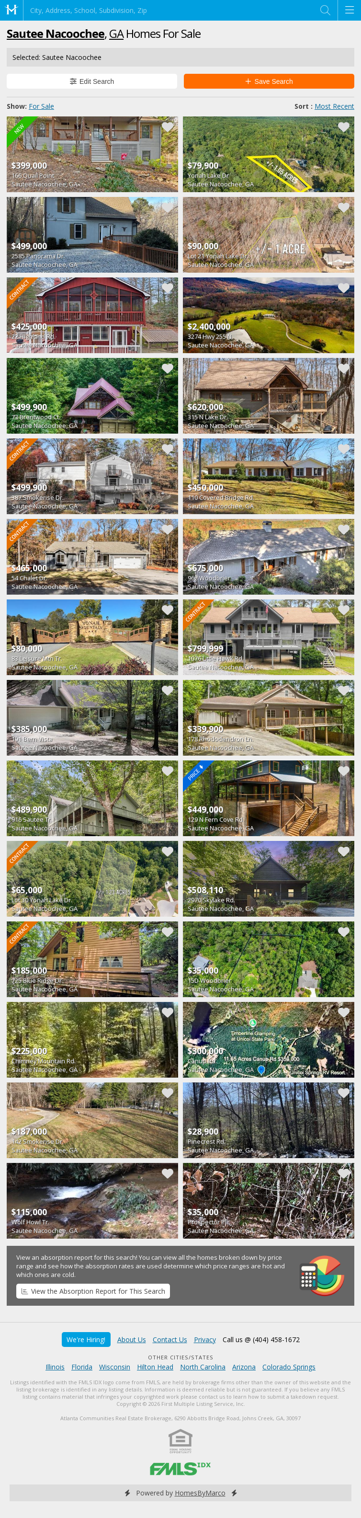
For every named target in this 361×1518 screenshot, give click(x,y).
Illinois (55, 1366)
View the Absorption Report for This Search (93, 1291)
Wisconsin (114, 1366)
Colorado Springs (289, 1366)
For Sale (41, 106)
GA (116, 33)
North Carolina (203, 1366)
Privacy (205, 1339)
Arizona (244, 1366)
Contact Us (170, 1339)
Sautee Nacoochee (55, 33)
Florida (81, 1366)
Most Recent (334, 106)
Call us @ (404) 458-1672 (261, 1339)
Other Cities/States (181, 1357)
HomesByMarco (200, 1492)
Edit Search (92, 81)
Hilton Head (155, 1366)
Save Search (269, 81)
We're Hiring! (86, 1339)
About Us (131, 1339)
